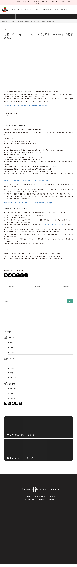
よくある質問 (23, 499)
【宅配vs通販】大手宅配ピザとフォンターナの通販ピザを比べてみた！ (26, 105)
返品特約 (44, 502)
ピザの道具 (11, 372)
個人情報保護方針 (35, 499)
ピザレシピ (12, 358)
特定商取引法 (55, 499)
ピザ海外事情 (12, 387)
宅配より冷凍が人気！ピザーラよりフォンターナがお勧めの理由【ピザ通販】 (28, 203)
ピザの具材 (11, 367)
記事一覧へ (38, 286)
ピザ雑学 (11, 352)
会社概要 (45, 499)
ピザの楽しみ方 (13, 338)
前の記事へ (11, 286)
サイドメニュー (13, 363)
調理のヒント (12, 377)
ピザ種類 (11, 383)
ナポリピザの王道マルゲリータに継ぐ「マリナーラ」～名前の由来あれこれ (27, 180)
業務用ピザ (11, 397)
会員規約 (36, 502)
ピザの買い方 (12, 342)
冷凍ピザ (11, 392)
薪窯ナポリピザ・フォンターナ (53, 225)
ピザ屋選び (11, 347)
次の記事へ (65, 286)
